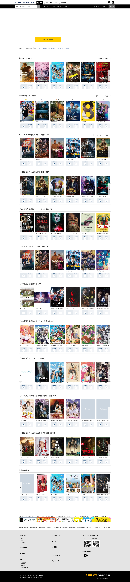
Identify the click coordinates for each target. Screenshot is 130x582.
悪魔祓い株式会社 (70, 196)
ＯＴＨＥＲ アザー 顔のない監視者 (74, 233)
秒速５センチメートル (41, 121)
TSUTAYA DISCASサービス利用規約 (37, 527)
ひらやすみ (22, 308)
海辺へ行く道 (54, 82)
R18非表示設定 (24, 567)
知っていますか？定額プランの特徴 (63, 516)
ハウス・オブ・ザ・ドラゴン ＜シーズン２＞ (107, 457)
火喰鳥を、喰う (100, 271)
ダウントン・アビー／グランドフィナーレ (29, 457)
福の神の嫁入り (23, 420)
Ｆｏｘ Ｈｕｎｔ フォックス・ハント (29, 233)
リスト (109, 3)
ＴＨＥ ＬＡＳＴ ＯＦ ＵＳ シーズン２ (61, 457)
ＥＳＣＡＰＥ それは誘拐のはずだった (60, 308)
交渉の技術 (38, 382)
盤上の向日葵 (54, 121)
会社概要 (21, 527)
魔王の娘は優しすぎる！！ (88, 345)
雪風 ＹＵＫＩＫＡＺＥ (71, 121)
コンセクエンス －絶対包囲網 (89, 196)
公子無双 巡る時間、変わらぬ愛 (73, 420)
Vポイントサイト (57, 561)
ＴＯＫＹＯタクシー (55, 159)
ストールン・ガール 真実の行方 (27, 82)
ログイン (113, 3)
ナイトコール (85, 233)
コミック (54, 2)
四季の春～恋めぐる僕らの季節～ (58, 382)
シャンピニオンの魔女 (71, 345)
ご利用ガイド (96, 6)
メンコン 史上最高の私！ (88, 382)
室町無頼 (38, 159)
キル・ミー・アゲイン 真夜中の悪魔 (90, 82)
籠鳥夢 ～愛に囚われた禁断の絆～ (105, 420)
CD (47, 2)
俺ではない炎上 (69, 159)
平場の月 (84, 271)
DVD (41, 2)
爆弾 (21, 159)
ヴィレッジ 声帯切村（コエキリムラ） (60, 233)
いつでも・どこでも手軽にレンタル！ (26, 516)
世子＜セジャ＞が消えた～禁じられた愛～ (106, 382)
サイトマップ (107, 527)
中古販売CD (64, 2)
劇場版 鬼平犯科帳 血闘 (103, 494)
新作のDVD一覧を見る (104, 58)
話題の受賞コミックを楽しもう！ (99, 516)
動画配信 (22, 553)
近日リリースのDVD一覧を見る (101, 135)
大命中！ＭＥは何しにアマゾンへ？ (105, 233)
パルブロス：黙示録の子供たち (104, 82)
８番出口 (84, 121)
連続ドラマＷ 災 (70, 308)
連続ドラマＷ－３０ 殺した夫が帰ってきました (108, 308)
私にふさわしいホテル (41, 494)
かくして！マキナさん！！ (26, 345)
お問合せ (54, 547)
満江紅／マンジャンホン (41, 233)
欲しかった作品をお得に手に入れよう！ (45, 516)
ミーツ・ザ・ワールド (25, 494)
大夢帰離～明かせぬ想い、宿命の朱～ (44, 420)
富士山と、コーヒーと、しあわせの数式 (75, 494)
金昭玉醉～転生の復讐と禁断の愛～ (59, 420)
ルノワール (84, 494)
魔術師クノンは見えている (103, 345)
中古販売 (23, 565)
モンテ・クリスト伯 (101, 159)
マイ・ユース (23, 382)
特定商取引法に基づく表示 (83, 527)
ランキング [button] (66, 6)
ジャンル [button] (45, 6)
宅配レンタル (24, 562)
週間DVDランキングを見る (103, 96)
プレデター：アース (101, 196)
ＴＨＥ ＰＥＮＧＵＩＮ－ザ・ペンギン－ (91, 457)
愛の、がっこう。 (40, 308)
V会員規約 (26, 527)
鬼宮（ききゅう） (70, 382)
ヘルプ (104, 6)
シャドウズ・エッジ (86, 159)
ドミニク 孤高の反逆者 (71, 82)
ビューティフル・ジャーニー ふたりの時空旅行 (62, 196)
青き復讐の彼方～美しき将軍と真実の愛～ (91, 420)
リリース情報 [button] (55, 6)
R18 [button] (111, 6)
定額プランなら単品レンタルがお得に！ (82, 516)
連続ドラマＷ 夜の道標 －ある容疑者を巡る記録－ (94, 308)
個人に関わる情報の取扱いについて (68, 527)
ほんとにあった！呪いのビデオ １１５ (45, 82)
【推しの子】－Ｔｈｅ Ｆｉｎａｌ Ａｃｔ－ (107, 121)
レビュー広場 (56, 555)
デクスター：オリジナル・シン (43, 457)
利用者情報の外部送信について (96, 527)
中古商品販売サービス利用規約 (52, 527)
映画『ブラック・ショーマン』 (27, 121)
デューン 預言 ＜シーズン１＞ (73, 457)
